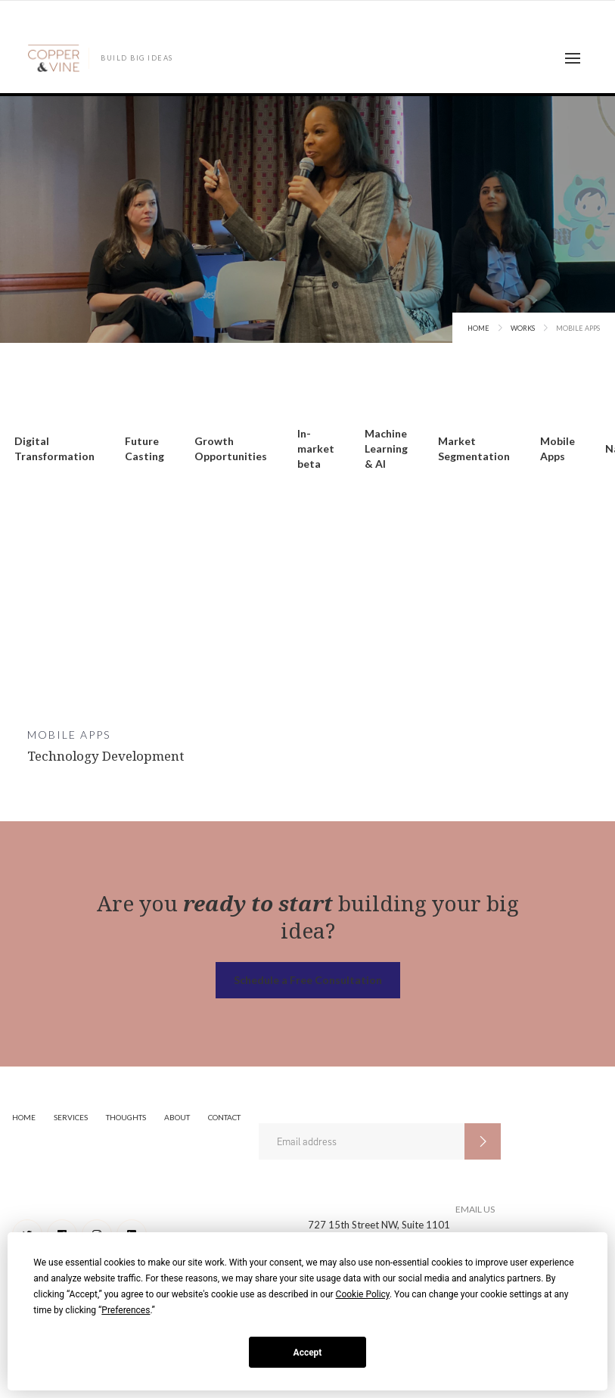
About (177, 1117)
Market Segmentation (474, 448)
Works (523, 328)
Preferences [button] (125, 1310)
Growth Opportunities (230, 448)
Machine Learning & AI (386, 448)
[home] (100, 58)
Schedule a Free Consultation (308, 979)
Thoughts (126, 1117)
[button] (572, 58)
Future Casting (144, 448)
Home (478, 328)
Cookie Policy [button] (363, 1294)
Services (71, 1117)
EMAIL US (475, 1209)
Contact (224, 1117)
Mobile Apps (557, 448)
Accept (308, 1352)
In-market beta (315, 448)
